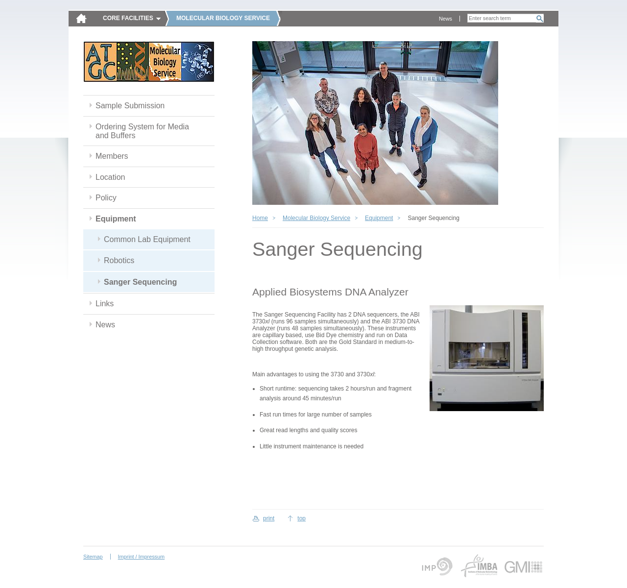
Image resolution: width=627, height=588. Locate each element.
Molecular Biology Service (316, 218)
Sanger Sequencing (140, 282)
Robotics (119, 260)
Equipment (116, 219)
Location (110, 177)
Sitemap (93, 557)
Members (112, 156)
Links (105, 303)
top (301, 518)
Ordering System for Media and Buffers (142, 131)
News (445, 19)
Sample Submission (130, 105)
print (268, 518)
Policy (106, 198)
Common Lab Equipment (147, 239)
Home (260, 218)
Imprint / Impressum (141, 557)
